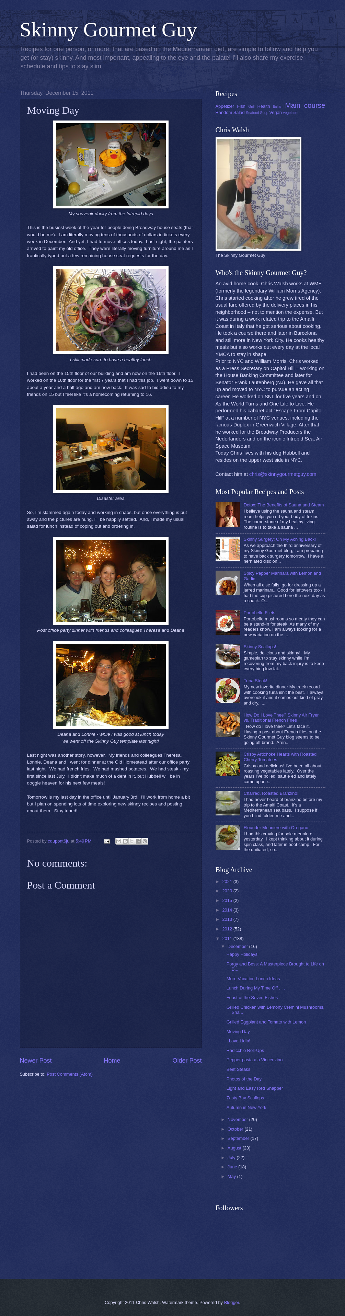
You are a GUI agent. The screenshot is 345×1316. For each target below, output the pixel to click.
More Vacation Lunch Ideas (253, 978)
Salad (239, 112)
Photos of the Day (244, 1079)
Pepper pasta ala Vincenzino (255, 1059)
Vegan (275, 112)
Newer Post (36, 1060)
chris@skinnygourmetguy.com (282, 474)
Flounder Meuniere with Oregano (276, 827)
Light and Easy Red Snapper (255, 1088)
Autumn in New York (246, 1107)
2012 (227, 928)
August (235, 1148)
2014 (227, 910)
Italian (277, 106)
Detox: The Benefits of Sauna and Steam (284, 504)
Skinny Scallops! (260, 646)
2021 (227, 881)
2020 (227, 890)
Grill (251, 106)
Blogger (231, 1302)
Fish (241, 106)
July (232, 1157)
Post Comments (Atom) (70, 1074)
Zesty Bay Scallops (245, 1097)
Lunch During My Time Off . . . (256, 988)
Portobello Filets (259, 612)
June (233, 1166)
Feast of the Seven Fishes (252, 997)
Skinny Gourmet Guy (108, 29)
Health (263, 106)
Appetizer (225, 106)
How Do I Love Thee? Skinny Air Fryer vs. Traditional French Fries (281, 717)
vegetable (291, 113)
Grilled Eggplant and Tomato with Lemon (266, 1022)
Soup (264, 113)
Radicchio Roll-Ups (245, 1050)
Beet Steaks (238, 1069)
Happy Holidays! (243, 954)
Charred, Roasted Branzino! (271, 793)
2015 (227, 900)
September (239, 1138)
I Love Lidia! (238, 1040)
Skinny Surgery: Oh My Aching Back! (280, 539)
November (238, 1119)
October (236, 1129)
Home (112, 1060)
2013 (227, 919)
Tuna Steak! (255, 680)
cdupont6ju (59, 841)
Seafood (252, 113)
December (238, 946)
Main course (305, 105)
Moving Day (238, 1031)
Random (224, 112)
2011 (227, 938)
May (232, 1176)
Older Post (187, 1060)
